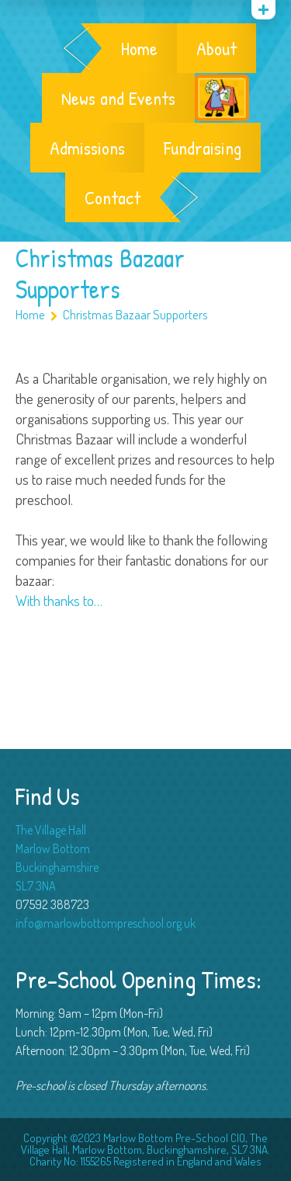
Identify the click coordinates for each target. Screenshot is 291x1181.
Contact (112, 197)
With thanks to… (59, 600)
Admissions (87, 147)
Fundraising (202, 147)
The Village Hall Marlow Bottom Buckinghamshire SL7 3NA (57, 858)
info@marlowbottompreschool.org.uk (106, 923)
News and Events (118, 98)
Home (139, 48)
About (216, 48)
